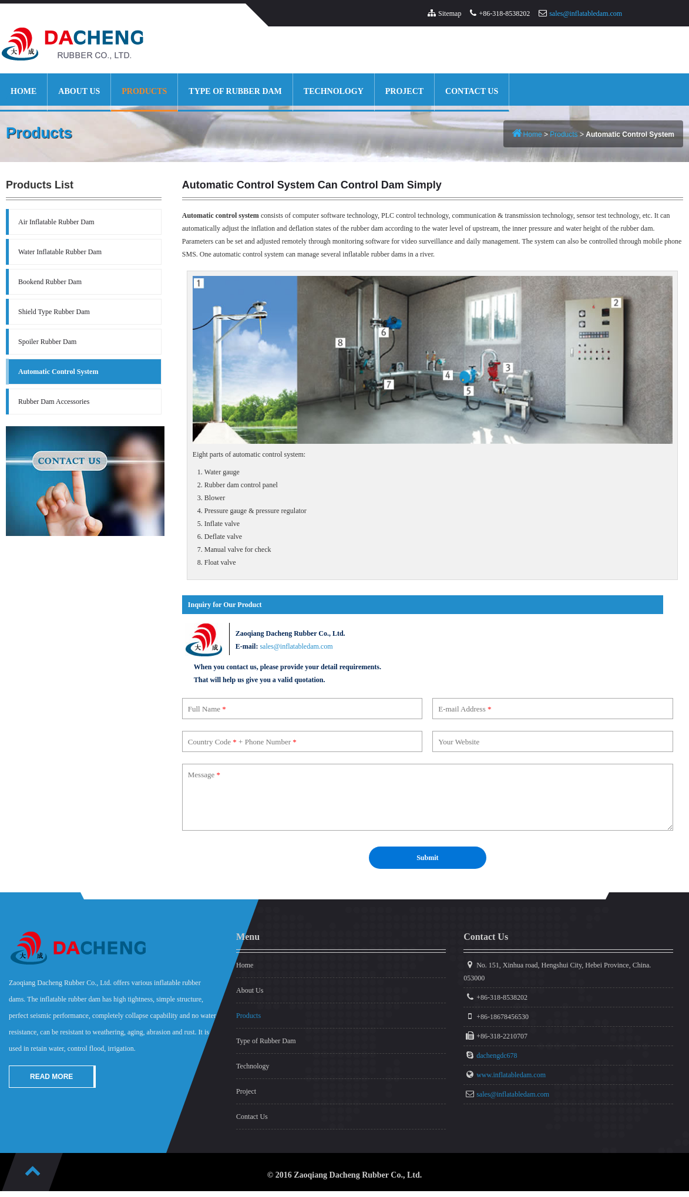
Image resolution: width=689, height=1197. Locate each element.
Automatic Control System (58, 371)
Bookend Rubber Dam (50, 282)
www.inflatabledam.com (511, 1075)
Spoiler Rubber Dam (47, 342)
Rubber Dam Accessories (53, 401)
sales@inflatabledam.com (585, 13)
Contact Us (471, 91)
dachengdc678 (496, 1055)
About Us (79, 91)
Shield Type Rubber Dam (54, 312)
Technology (334, 91)
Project (404, 91)
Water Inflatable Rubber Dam (60, 252)
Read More (51, 1077)
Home (23, 91)
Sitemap (449, 13)
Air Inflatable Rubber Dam (56, 222)
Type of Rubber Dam (235, 91)
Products (144, 91)
